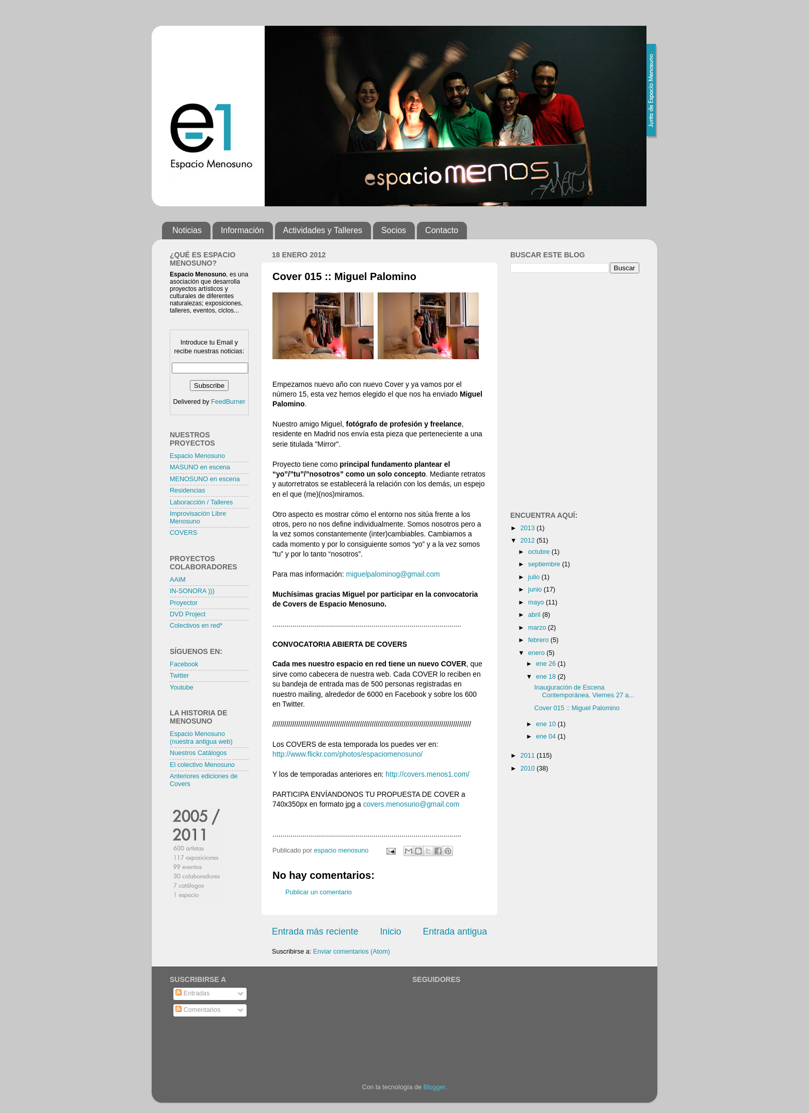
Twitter (179, 675)
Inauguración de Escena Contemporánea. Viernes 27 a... (584, 691)
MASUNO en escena (200, 467)
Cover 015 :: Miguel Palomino (577, 708)
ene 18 (547, 676)
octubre (540, 551)
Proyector (184, 603)
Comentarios (197, 1009)
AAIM (178, 579)
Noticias (187, 230)
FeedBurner (228, 401)
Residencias (187, 490)
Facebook (184, 664)
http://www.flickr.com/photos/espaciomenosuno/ (347, 754)
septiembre (545, 564)
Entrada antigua (455, 931)
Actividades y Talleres (323, 230)
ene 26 (547, 663)
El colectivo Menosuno (202, 764)
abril (535, 614)
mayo (537, 602)
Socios (393, 230)
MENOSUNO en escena (205, 479)
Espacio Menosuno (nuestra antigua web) (201, 737)
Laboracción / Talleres (201, 502)
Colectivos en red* (196, 625)
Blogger (434, 1087)
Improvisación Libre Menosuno (198, 517)
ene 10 (547, 724)
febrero (539, 640)
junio (536, 589)
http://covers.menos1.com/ (427, 774)
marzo (538, 627)
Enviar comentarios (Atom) (351, 951)
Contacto (441, 230)
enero (537, 653)
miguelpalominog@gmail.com (393, 574)
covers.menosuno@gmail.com (411, 804)
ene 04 (547, 736)
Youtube (181, 687)
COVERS (183, 532)
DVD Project (187, 614)
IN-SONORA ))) (192, 591)
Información (242, 230)
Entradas (192, 993)
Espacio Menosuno (197, 456)
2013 (528, 528)
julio (535, 577)
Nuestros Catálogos (198, 753)
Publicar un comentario (318, 892)
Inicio (390, 931)
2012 (528, 540)
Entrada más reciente (315, 931)
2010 (528, 768)
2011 (528, 755)
